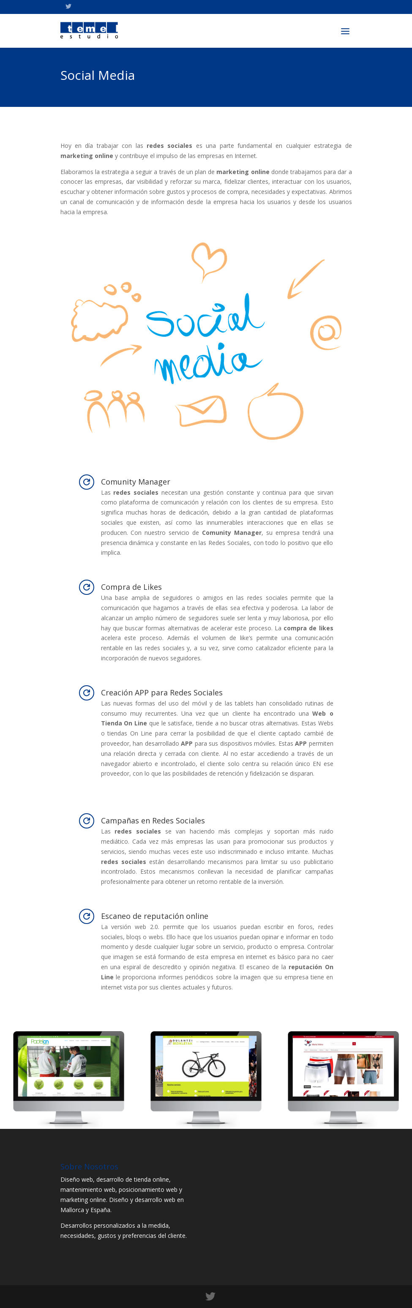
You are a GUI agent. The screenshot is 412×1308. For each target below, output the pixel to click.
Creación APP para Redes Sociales (162, 692)
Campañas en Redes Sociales (153, 820)
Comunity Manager (135, 482)
